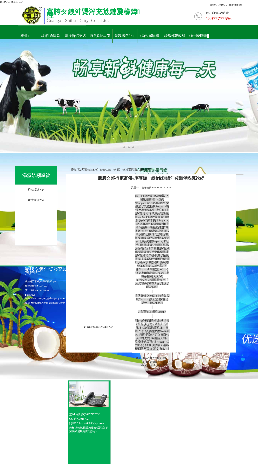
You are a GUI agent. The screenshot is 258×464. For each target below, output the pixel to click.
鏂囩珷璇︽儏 (134, 169)
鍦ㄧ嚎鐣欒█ (199, 36)
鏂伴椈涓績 (149, 36)
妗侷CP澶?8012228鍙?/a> (98, 327)
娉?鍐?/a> (223, 5)
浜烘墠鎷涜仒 (115, 287)
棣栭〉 (26, 36)
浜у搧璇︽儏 (100, 36)
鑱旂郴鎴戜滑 (174, 36)
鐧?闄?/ (214, 5)
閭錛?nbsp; (76, 423)
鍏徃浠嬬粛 (50, 36)
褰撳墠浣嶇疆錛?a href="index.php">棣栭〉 (94, 169)
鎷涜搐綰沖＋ (125, 36)
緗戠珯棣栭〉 (115, 278)
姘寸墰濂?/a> (36, 200)
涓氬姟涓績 (114, 282)
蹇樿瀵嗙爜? (235, 5)
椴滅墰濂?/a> (36, 189)
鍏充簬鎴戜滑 (137, 278)
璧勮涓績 (133, 282)
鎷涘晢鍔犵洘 (75, 36)
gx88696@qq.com (94, 423)
